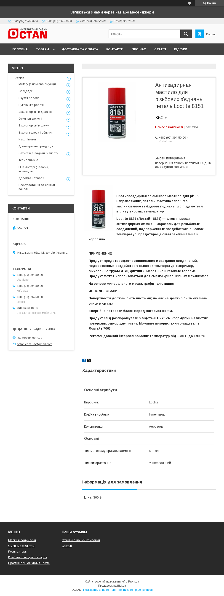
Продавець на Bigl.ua (112, 585)
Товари (42, 49)
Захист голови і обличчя (36, 132)
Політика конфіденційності (135, 589)
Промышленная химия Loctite (29, 563)
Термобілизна (28, 160)
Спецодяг (25, 91)
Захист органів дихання (36, 111)
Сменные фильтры (21, 546)
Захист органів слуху (34, 125)
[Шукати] (186, 34)
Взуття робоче (29, 98)
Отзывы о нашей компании (81, 540)
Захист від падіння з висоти (38, 153)
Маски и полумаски (22, 540)
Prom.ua (133, 581)
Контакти (114, 49)
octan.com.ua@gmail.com (34, 344)
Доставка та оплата (80, 49)
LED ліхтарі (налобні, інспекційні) (34, 169)
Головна (20, 49)
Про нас (139, 49)
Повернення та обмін (31, 61)
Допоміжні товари (31, 178)
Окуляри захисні (30, 118)
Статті (160, 49)
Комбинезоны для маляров (27, 557)
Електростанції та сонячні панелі (37, 187)
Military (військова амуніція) (38, 84)
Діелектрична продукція (36, 146)
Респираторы (17, 551)
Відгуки (180, 49)
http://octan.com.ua (29, 337)
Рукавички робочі (31, 105)
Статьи (67, 546)
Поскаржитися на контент (99, 589)
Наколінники (27, 139)
